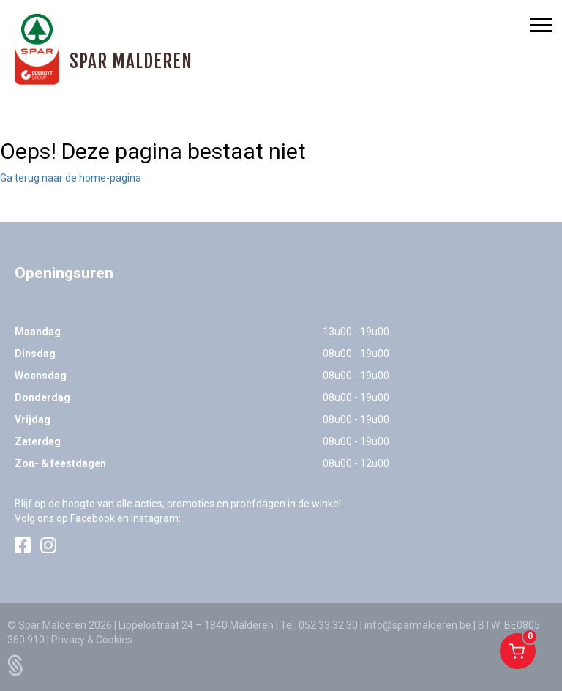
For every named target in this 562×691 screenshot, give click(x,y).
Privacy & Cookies (91, 640)
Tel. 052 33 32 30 (319, 625)
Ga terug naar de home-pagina (70, 178)
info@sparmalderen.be (417, 625)
